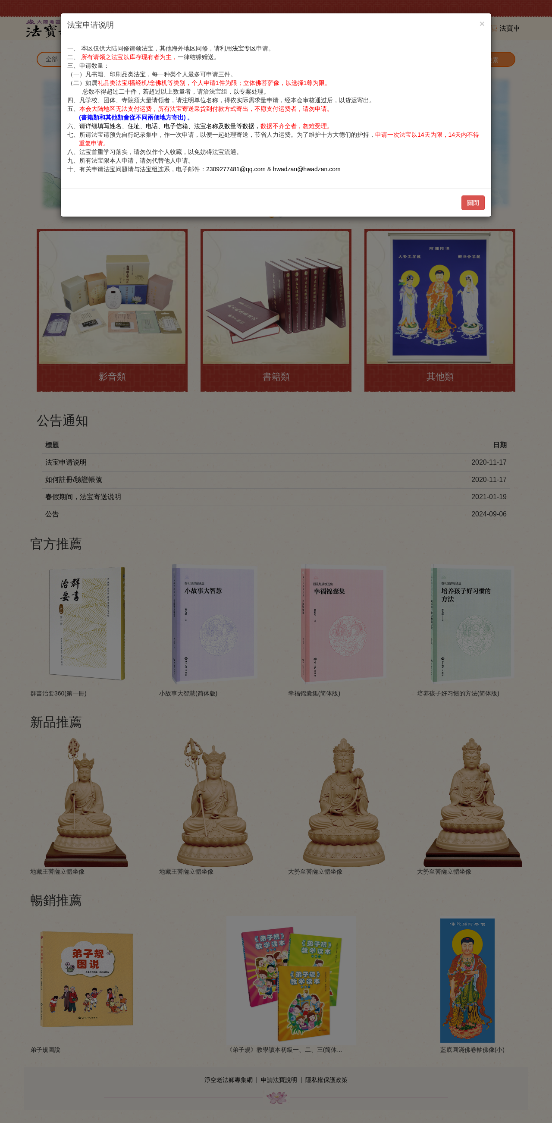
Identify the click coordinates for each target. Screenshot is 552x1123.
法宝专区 (244, 48)
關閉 (473, 202)
